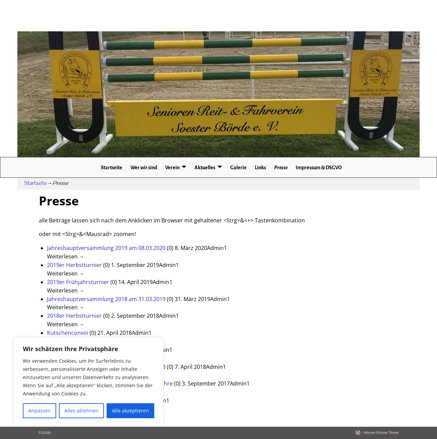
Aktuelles (204, 167)
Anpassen (39, 410)
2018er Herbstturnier (74, 315)
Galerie (238, 167)
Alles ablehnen (81, 410)
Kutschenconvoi (67, 332)
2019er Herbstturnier (74, 265)
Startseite (111, 167)
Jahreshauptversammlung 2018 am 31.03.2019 (106, 299)
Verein (172, 167)
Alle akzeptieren (130, 410)
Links (260, 167)
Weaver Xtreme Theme (381, 432)
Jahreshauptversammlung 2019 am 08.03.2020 (106, 248)
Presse (280, 167)
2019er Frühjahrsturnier (78, 282)
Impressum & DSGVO (319, 167)
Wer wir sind (143, 167)
